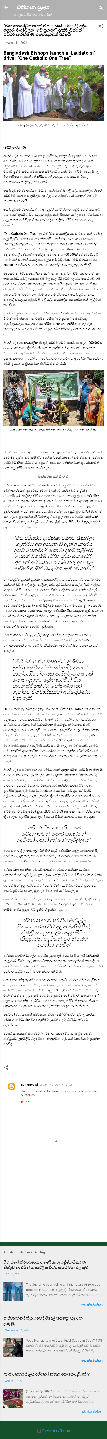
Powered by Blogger (53, 1431)
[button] (101, 27)
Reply (25, 1102)
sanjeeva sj (29, 1085)
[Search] (101, 8)
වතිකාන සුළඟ (33, 7)
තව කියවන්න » (92, 1305)
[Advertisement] (53, 1204)
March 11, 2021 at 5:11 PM (56, 1084)
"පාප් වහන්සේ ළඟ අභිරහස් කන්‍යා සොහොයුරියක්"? (46, 1374)
